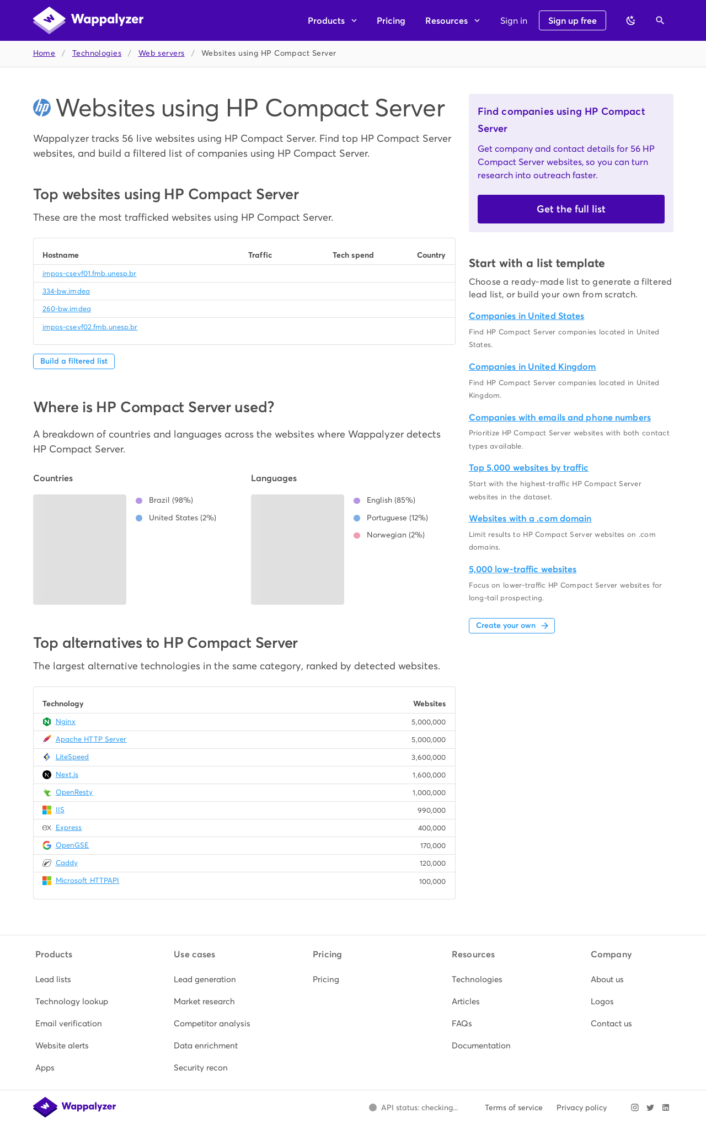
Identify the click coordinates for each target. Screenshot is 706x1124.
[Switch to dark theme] (631, 20)
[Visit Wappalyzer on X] (650, 1107)
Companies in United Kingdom (532, 366)
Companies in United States (527, 316)
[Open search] (660, 20)
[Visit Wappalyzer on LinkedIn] (665, 1107)
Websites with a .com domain (530, 518)
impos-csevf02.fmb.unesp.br (90, 327)
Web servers (161, 53)
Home (44, 53)
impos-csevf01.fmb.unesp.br (89, 273)
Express (69, 827)
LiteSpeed (72, 757)
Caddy (67, 863)
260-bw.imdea (66, 309)
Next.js (67, 774)
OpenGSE (72, 845)
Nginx (66, 721)
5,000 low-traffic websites (523, 569)
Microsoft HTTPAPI (88, 880)
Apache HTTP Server (91, 739)
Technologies (96, 53)
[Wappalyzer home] (88, 20)
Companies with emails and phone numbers (560, 417)
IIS (60, 810)
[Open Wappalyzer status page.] (413, 1107)
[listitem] (75, 979)
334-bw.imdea (66, 291)
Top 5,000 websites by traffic (529, 467)
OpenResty (74, 792)
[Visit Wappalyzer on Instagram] (635, 1107)
